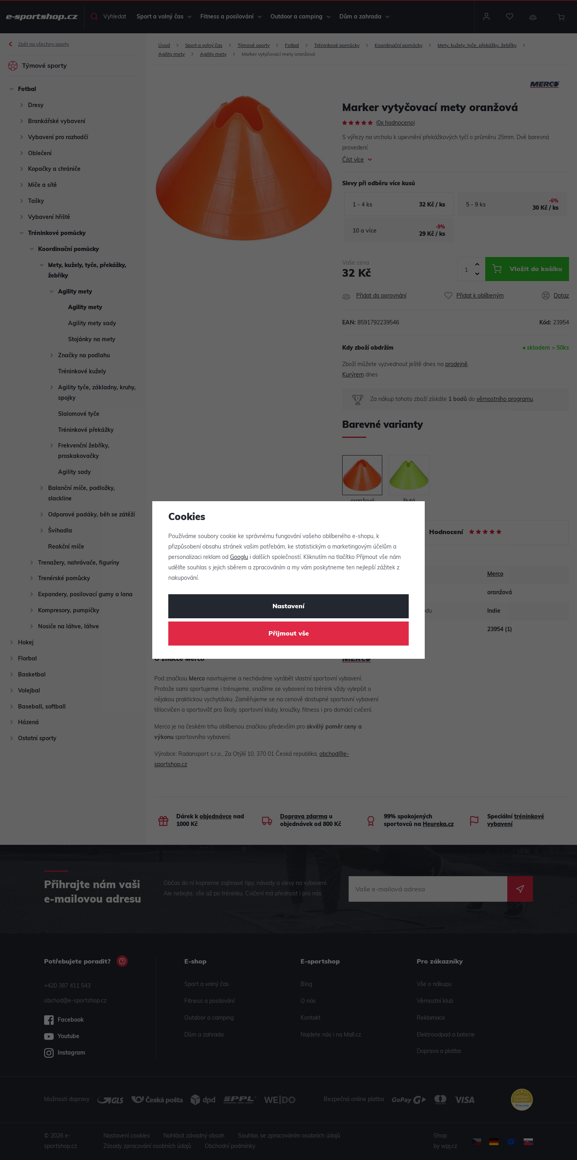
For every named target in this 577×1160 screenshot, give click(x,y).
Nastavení (288, 606)
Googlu (239, 558)
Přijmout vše (288, 634)
